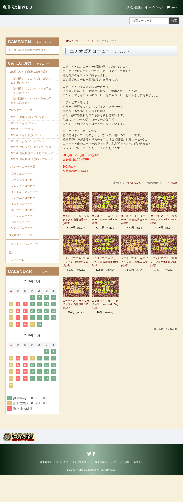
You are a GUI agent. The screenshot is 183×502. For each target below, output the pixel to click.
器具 (11, 278)
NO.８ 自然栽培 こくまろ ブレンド (32, 166)
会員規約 (124, 489)
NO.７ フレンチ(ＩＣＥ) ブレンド (31, 155)
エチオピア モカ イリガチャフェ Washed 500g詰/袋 (105, 219)
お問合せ (138, 489)
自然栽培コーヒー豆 (21, 258)
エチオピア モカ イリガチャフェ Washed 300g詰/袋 (163, 219)
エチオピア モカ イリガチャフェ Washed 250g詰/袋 (105, 262)
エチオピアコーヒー (24, 232)
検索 (174, 20)
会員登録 (134, 7)
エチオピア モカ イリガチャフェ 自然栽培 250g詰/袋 (76, 262)
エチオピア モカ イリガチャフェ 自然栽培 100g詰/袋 (76, 304)
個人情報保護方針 (81, 489)
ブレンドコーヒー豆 (21, 114)
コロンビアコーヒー (24, 207)
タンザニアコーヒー (24, 219)
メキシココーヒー (22, 238)
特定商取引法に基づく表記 (54, 489)
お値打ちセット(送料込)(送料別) (28, 73)
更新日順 (172, 182)
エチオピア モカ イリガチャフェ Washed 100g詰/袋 (105, 304)
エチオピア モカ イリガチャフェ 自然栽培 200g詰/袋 (134, 262)
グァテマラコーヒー (24, 200)
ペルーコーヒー (21, 244)
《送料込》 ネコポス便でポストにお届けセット (31, 83)
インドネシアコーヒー (25, 213)
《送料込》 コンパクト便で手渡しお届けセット (31, 93)
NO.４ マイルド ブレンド (27, 140)
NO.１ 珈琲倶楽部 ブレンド (28, 122)
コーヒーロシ (19, 286)
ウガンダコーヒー (22, 250)
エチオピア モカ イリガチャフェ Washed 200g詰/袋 (163, 262)
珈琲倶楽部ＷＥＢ (20, 7)
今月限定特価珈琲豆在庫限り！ (28, 50)
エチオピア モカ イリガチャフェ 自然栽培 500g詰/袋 (76, 219)
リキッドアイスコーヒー (24, 268)
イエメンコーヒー (22, 225)
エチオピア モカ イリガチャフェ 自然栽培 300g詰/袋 (134, 219)
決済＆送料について (105, 489)
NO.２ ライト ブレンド (26, 128)
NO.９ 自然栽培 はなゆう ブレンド (32, 176)
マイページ (154, 7)
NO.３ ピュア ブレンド (26, 134)
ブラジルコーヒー (22, 194)
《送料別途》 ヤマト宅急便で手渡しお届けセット (31, 104)
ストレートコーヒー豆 (88, 41)
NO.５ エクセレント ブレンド (30, 147)
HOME (70, 41)
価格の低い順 (132, 182)
